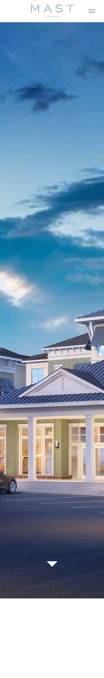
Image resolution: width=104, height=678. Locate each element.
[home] (52, 11)
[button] (91, 11)
